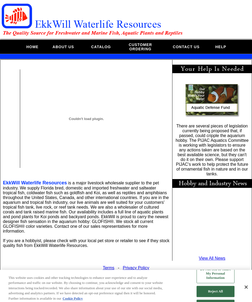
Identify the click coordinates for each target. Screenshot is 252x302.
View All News (212, 258)
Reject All (215, 293)
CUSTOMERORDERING (140, 47)
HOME (32, 47)
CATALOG (101, 47)
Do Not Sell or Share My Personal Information (215, 275)
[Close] (246, 289)
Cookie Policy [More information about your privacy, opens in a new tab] (73, 300)
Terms (108, 268)
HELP (220, 47)
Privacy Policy (136, 268)
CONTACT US (186, 47)
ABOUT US (63, 47)
